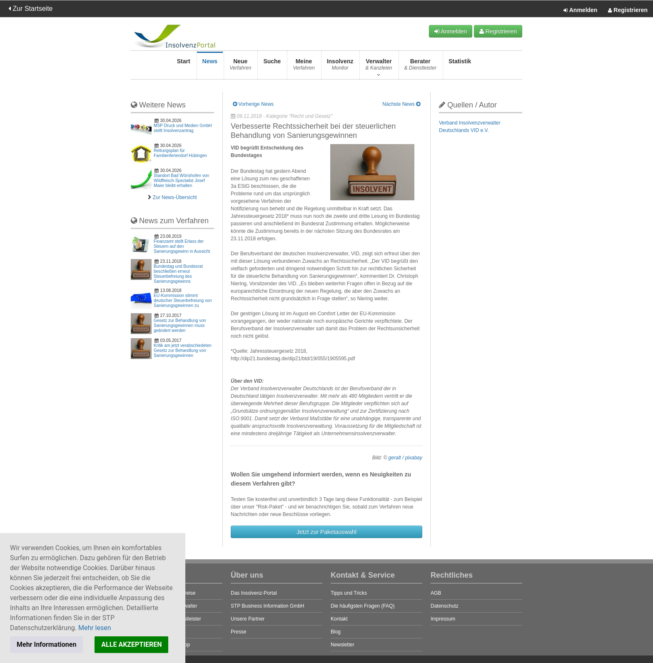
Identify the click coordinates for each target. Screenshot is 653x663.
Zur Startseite (30, 8)
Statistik (460, 67)
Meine (303, 67)
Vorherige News (253, 104)
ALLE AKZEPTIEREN (131, 644)
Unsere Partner (247, 619)
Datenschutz (445, 606)
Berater (420, 67)
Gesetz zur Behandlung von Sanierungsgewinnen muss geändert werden (180, 325)
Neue (240, 67)
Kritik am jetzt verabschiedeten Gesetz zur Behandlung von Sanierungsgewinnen (183, 350)
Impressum (443, 619)
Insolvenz (340, 67)
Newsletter (342, 645)
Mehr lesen (94, 628)
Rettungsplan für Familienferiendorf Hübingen (180, 153)
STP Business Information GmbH (267, 606)
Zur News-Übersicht (175, 197)
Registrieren (628, 10)
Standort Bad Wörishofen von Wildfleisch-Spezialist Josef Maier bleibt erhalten (181, 180)
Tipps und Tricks (349, 593)
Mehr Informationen (46, 644)
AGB (436, 593)
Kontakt (339, 619)
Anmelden (580, 10)
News (210, 67)
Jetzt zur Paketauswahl (326, 531)
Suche (272, 67)
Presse (238, 632)
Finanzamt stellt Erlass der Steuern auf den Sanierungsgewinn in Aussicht (182, 246)
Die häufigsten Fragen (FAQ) (362, 606)
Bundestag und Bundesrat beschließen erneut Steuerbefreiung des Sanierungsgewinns (178, 274)
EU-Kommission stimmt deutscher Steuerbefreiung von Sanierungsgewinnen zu (183, 300)
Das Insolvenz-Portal (254, 593)
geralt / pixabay (405, 458)
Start (183, 67)
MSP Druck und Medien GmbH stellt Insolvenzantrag (183, 128)
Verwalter (378, 67)
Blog (336, 632)
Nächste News (401, 104)
